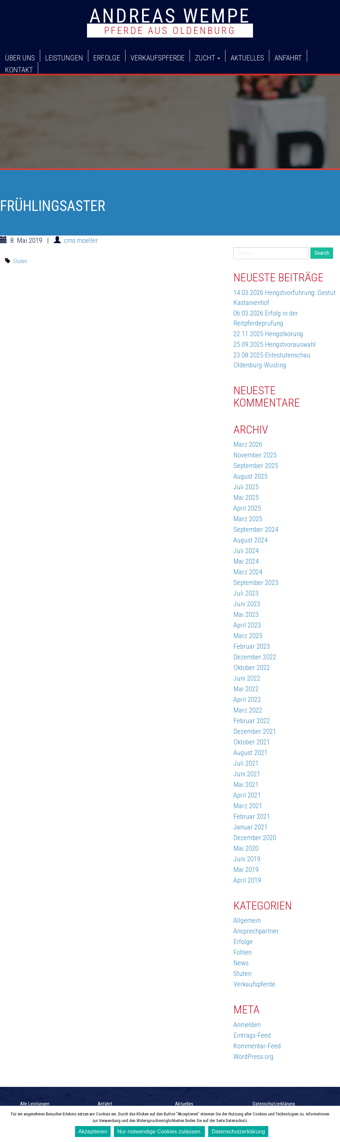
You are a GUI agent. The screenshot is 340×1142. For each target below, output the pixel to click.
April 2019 (247, 880)
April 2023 (247, 625)
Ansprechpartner (256, 931)
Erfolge (106, 58)
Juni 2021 (246, 774)
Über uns (20, 58)
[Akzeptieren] (331, 1124)
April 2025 (247, 508)
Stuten (20, 261)
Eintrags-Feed (252, 1035)
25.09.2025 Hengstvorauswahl (274, 344)
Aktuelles (247, 58)
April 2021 (247, 795)
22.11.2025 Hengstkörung (268, 334)
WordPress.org (253, 1057)
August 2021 (250, 753)
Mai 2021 (246, 785)
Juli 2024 (246, 551)
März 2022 (247, 710)
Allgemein (247, 920)
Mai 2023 (246, 615)
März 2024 (247, 572)
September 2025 (255, 466)
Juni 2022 (246, 678)
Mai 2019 (246, 870)
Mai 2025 (246, 498)
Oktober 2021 (251, 742)
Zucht (207, 58)
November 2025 (255, 455)
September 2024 (255, 529)
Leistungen (64, 58)
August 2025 (250, 476)
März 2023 (247, 636)
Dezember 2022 (254, 657)
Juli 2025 (246, 487)
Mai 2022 (246, 689)
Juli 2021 (246, 763)
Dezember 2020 (254, 838)
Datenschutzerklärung (274, 1104)
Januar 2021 (250, 827)
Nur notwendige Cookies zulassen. (159, 1131)
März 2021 (247, 806)
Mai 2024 (246, 561)
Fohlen (242, 952)
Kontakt (19, 70)
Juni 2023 (246, 604)
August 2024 (250, 540)
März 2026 (247, 444)
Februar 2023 (251, 646)
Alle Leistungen (34, 1104)
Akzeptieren (92, 1131)
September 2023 (255, 583)
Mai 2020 (246, 848)
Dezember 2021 (254, 731)
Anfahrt (288, 58)
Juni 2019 (246, 859)
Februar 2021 (251, 816)
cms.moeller (81, 240)
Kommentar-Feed (257, 1046)
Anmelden (247, 1025)
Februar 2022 (251, 721)
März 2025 (247, 519)
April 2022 (247, 700)
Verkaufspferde (157, 58)
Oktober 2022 (251, 668)
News (241, 963)
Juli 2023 (246, 593)
